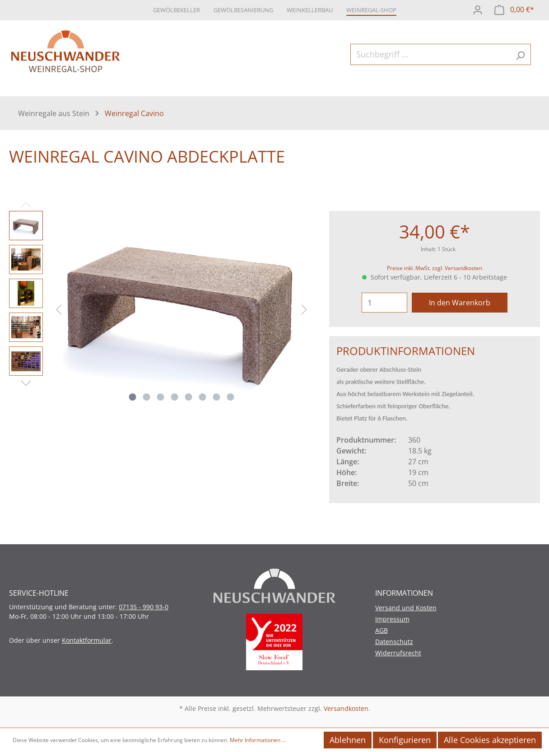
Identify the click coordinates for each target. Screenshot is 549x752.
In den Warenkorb (459, 303)
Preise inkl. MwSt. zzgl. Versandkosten (434, 268)
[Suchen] (520, 54)
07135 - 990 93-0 (143, 607)
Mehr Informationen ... (258, 740)
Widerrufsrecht (398, 653)
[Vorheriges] (58, 308)
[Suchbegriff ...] (430, 54)
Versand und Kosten (406, 607)
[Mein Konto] (478, 9)
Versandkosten (346, 708)
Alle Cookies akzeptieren (490, 739)
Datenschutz (394, 641)
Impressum (392, 619)
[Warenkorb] (514, 9)
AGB (381, 630)
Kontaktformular (87, 640)
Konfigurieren (405, 739)
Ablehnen (348, 739)
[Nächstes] (304, 308)
